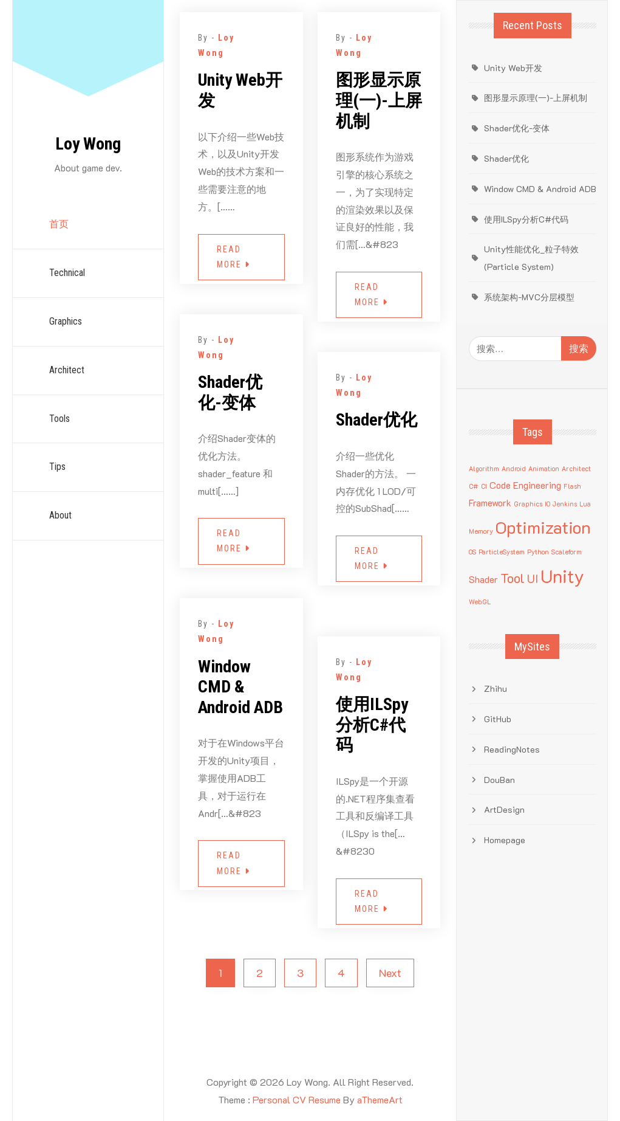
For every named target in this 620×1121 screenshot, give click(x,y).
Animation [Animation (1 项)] (543, 468)
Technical (67, 272)
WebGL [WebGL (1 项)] (480, 602)
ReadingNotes (512, 749)
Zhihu (495, 688)
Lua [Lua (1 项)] (585, 504)
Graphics (65, 321)
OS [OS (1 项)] (472, 552)
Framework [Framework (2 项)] (490, 503)
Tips (57, 466)
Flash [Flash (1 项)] (572, 486)
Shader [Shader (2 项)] (483, 579)
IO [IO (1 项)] (547, 504)
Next (390, 972)
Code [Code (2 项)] (500, 485)
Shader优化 (376, 420)
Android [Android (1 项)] (514, 468)
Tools (59, 418)
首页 (59, 224)
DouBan (499, 779)
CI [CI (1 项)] (484, 486)
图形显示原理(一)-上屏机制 (379, 100)
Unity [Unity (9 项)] (562, 575)
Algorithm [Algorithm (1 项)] (484, 468)
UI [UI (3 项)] (532, 578)
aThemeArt (380, 1099)
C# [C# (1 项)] (474, 486)
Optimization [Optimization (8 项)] (543, 527)
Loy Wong (88, 144)
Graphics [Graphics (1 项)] (528, 504)
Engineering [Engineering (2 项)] (537, 485)
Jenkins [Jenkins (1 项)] (565, 504)
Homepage (504, 840)
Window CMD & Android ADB (240, 687)
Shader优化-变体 (230, 392)
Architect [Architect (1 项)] (576, 468)
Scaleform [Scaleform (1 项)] (566, 552)
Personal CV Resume (297, 1099)
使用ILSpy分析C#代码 (372, 724)
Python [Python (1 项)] (538, 552)
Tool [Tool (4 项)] (512, 578)
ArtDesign (504, 809)
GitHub (497, 719)
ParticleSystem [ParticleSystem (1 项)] (502, 552)
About (60, 515)
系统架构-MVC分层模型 (529, 297)
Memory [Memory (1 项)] (481, 531)
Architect (66, 370)
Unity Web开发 (240, 90)
